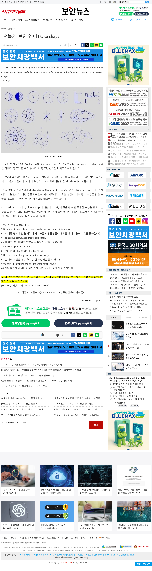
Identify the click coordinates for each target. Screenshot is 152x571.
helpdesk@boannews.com (119, 550)
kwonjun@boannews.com (77, 558)
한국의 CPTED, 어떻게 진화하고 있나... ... (20, 415)
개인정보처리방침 (37, 538)
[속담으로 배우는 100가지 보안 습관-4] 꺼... (21, 404)
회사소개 (4, 538)
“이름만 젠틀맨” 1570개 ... (127, 288)
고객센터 (74, 538)
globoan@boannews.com (36, 285)
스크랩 (29, 2)
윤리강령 (65, 538)
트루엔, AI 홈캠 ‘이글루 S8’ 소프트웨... (127, 311)
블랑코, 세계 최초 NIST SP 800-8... (125, 297)
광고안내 (14, 538)
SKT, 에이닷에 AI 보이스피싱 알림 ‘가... (127, 300)
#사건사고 (47, 20)
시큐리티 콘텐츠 (140, 19)
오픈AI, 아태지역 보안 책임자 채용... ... (127, 307)
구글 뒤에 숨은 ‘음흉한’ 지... (128, 281)
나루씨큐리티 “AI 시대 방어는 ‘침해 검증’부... (22, 398)
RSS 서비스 (105, 538)
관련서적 (93, 538)
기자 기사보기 (92, 301)
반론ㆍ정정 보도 (143, 564)
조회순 (113, 317)
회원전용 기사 (121, 19)
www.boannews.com (51, 292)
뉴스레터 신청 (39, 2)
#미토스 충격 (77, 20)
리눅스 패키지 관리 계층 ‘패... (128, 285)
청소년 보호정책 (52, 538)
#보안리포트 (62, 20)
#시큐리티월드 (32, 20)
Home (3, 29)
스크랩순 (143, 317)
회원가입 (12, 2)
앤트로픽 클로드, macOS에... (128, 278)
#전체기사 (17, 20)
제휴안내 (83, 538)
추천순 (128, 317)
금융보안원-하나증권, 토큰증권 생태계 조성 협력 (77, 398)
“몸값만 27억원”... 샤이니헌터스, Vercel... (128, 150)
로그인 (3, 2)
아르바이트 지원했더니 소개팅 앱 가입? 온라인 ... (24, 409)
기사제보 (21, 2)
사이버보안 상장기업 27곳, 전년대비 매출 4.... (75, 404)
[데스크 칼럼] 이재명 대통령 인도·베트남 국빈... (76, 409)
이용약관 (23, 538)
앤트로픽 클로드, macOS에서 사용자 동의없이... (76, 415)
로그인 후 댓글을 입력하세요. (45, 425)
